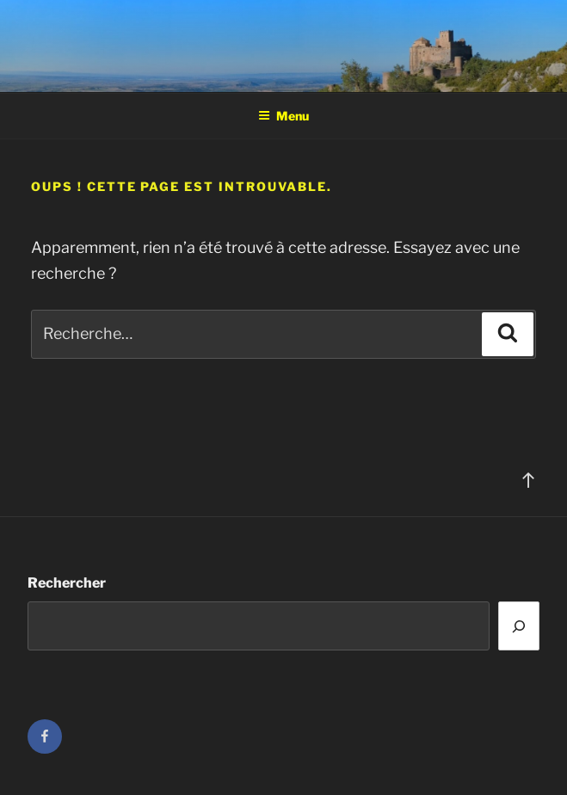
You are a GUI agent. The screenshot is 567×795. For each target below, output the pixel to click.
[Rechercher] (519, 625)
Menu (283, 115)
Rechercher (67, 583)
